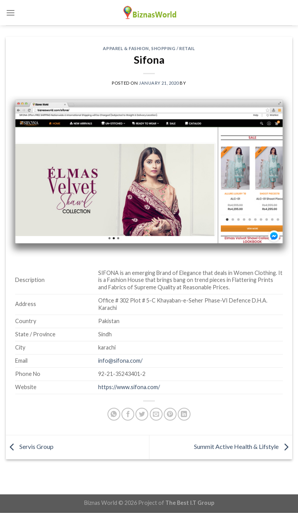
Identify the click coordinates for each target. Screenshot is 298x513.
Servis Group (30, 446)
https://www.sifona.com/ (129, 387)
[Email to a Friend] (156, 414)
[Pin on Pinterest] (170, 414)
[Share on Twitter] (141, 414)
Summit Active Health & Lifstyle (243, 446)
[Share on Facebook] (127, 414)
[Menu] (10, 12)
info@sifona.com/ (120, 360)
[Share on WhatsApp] (113, 414)
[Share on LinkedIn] (184, 414)
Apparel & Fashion (126, 48)
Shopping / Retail (173, 48)
